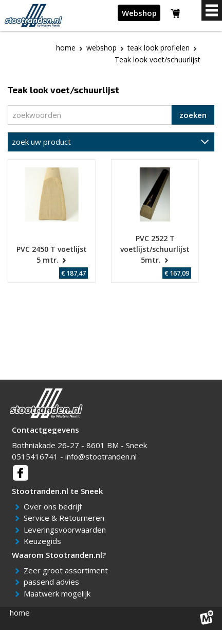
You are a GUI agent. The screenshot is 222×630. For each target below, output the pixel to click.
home (20, 612)
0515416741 (35, 456)
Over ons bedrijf (54, 506)
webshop (101, 48)
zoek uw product (41, 142)
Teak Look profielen (158, 48)
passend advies (53, 581)
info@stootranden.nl (101, 456)
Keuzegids (44, 541)
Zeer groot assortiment (67, 570)
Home (66, 48)
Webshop (139, 13)
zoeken (193, 115)
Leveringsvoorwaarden (66, 529)
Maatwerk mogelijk (58, 593)
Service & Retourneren (65, 518)
